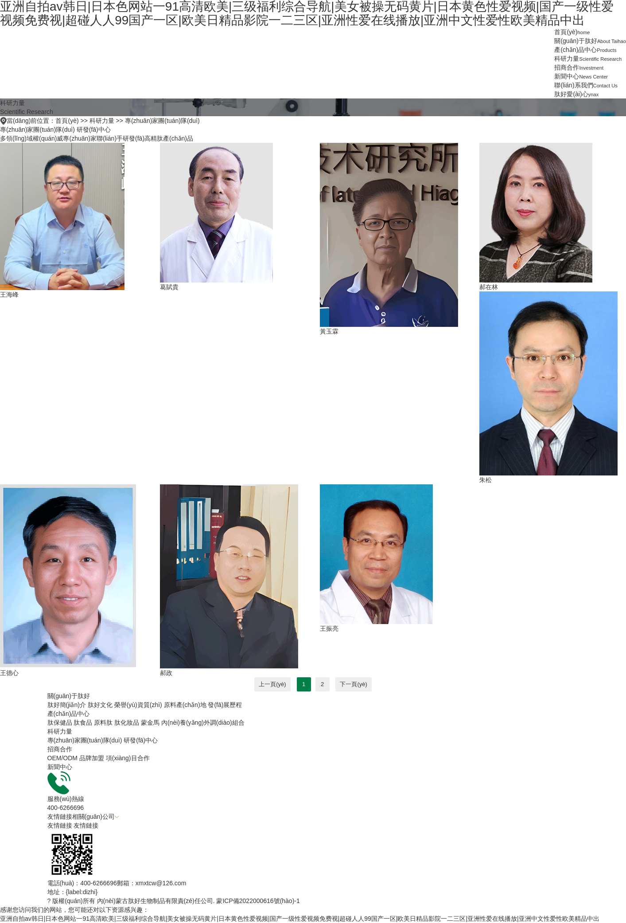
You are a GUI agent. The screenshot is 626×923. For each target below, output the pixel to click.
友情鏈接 (59, 825)
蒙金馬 (150, 722)
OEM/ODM (62, 758)
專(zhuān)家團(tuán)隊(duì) (162, 120)
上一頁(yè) (272, 684)
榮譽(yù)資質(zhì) (138, 704)
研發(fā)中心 (94, 129)
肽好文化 (100, 704)
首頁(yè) (66, 120)
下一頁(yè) (353, 684)
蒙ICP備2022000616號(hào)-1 (257, 900)
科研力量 (101, 120)
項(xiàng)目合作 (128, 758)
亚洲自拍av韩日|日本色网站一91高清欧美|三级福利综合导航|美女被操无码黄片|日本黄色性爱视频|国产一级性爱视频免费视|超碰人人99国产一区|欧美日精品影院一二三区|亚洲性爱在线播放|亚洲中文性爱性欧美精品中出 (299, 918)
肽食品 (83, 722)
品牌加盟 (91, 758)
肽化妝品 (126, 722)
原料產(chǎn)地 (185, 704)
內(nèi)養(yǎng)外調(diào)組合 (203, 722)
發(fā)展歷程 (225, 704)
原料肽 (103, 722)
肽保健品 (59, 722)
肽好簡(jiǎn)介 (66, 704)
